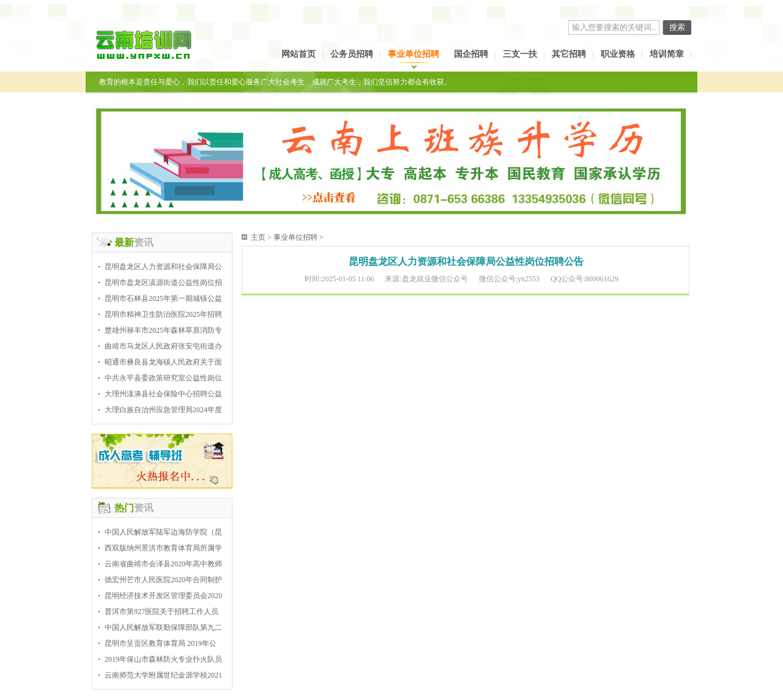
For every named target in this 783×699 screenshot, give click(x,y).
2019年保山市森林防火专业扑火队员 (163, 659)
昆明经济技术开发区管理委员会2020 (163, 595)
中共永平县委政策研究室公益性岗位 (163, 378)
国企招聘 (471, 54)
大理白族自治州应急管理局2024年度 (163, 409)
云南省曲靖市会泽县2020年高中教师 (163, 564)
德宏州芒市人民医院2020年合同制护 (163, 579)
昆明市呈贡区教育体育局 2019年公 (161, 643)
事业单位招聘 (413, 54)
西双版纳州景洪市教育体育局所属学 (163, 548)
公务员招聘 (351, 54)
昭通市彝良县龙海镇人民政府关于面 (163, 362)
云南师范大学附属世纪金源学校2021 (163, 675)
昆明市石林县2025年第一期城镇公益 (163, 298)
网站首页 (298, 54)
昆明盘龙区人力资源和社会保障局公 (163, 266)
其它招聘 (569, 54)
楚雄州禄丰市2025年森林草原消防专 (163, 330)
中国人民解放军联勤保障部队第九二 (163, 627)
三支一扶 (520, 54)
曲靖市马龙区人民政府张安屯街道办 (163, 346)
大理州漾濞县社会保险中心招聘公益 (163, 394)
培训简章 (667, 54)
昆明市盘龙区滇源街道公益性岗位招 (163, 282)
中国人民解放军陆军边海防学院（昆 (163, 532)
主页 (258, 237)
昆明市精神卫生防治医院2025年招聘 (163, 314)
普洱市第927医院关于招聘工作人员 (161, 611)
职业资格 (618, 54)
